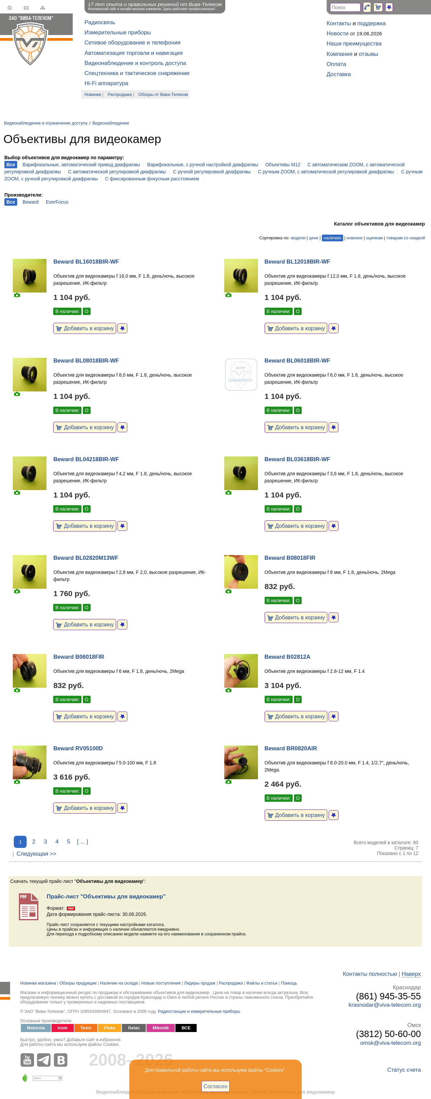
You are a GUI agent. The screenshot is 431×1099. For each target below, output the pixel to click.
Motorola (36, 1028)
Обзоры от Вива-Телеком (163, 94)
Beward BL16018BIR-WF (86, 262)
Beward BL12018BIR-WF (297, 262)
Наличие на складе (119, 983)
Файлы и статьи (261, 983)
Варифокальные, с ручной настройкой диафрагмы (202, 164)
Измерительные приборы (118, 32)
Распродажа (120, 94)
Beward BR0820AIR (291, 748)
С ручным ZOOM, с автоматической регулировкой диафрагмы (326, 171)
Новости (338, 33)
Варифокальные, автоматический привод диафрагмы (81, 164)
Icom (62, 1028)
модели (298, 238)
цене (313, 238)
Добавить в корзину (85, 328)
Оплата (336, 64)
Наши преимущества (354, 43)
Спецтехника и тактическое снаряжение (137, 73)
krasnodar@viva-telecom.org (385, 1005)
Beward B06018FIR (78, 657)
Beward (30, 202)
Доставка (339, 74)
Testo (86, 1028)
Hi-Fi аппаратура (106, 83)
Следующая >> (36, 854)
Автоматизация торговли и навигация (134, 53)
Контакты (339, 23)
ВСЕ (185, 1028)
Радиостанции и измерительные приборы (199, 1011)
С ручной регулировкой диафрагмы (212, 171)
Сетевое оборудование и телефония (132, 42)
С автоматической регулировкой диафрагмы (117, 171)
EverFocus (57, 202)
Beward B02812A (287, 657)
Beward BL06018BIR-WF (297, 360)
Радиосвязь (100, 22)
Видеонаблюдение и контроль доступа (135, 63)
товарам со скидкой (405, 238)
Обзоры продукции (78, 983)
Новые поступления (161, 983)
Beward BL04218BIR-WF (86, 459)
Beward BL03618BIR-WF (297, 459)
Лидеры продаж (200, 983)
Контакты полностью (370, 974)
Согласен (216, 1086)
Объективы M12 (282, 164)
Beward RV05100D (78, 748)
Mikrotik (161, 1028)
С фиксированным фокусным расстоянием (152, 178)
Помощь (289, 983)
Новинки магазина (38, 983)
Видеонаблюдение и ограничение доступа (46, 123)
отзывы (368, 54)
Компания (340, 54)
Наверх (411, 974)
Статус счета (404, 1070)
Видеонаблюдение (110, 123)
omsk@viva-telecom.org (390, 1043)
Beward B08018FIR (290, 558)
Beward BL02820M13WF (85, 558)
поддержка (371, 23)
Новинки (93, 94)
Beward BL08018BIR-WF (86, 360)
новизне (354, 238)
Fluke (109, 1028)
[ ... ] (82, 841)
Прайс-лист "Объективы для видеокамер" (106, 896)
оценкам (374, 238)
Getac (134, 1028)
